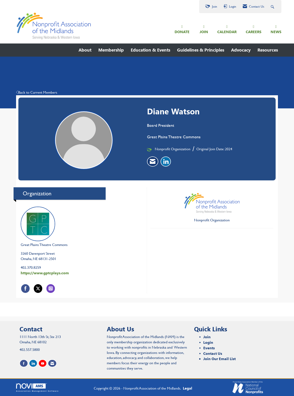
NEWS (276, 31)
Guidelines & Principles (200, 50)
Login (208, 342)
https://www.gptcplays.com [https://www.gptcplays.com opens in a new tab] (45, 272)
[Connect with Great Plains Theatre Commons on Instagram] (50, 288)
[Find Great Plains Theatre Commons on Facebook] (25, 288)
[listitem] (152, 161)
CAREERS (253, 31)
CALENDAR (227, 31)
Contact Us (212, 353)
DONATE (182, 31)
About (85, 50)
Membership (111, 50)
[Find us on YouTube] (42, 363)
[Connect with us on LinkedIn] (33, 363)
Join (207, 336)
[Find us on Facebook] (24, 363)
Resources (267, 50)
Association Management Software (37, 387)
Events (209, 347)
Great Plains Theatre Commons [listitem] (44, 227)
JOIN (204, 31)
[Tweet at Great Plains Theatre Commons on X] (38, 288)
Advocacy (241, 50)
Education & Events (150, 50)
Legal (187, 388)
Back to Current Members (36, 92)
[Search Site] (273, 7)
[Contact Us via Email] (52, 363)
